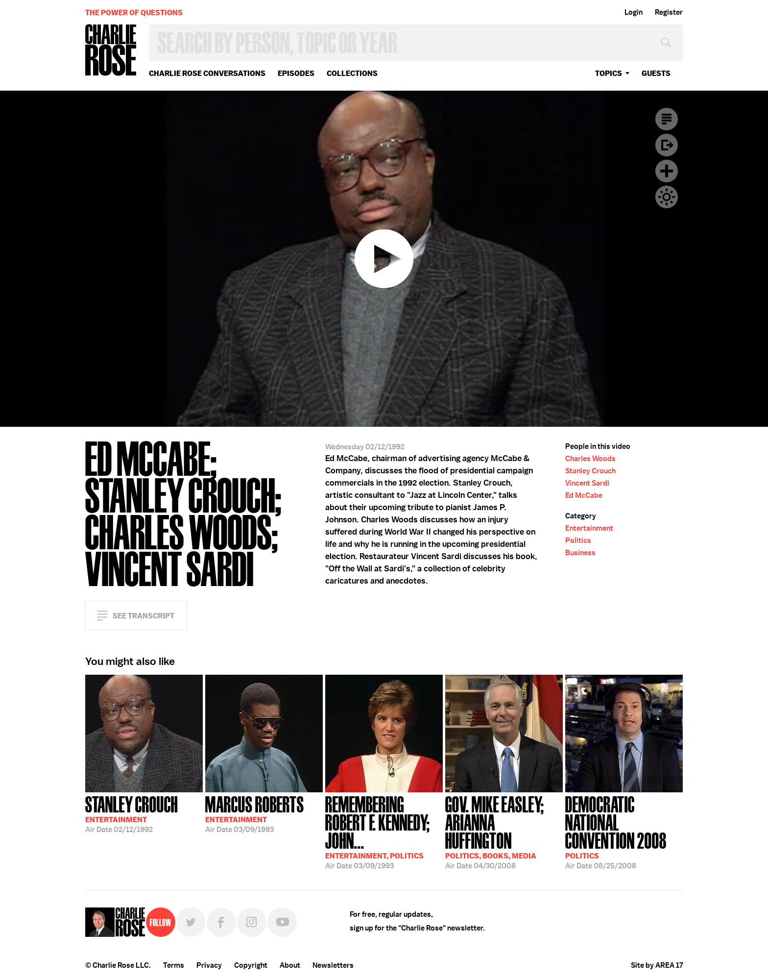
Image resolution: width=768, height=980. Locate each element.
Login (633, 12)
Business (580, 553)
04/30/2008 (504, 831)
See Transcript (143, 615)
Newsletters (333, 965)
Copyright (250, 965)
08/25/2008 (624, 831)
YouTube (282, 922)
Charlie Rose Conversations (207, 73)
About (290, 965)
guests (656, 73)
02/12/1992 (131, 813)
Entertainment (589, 528)
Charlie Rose (111, 50)
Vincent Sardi (587, 483)
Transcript (666, 119)
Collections (352, 73)
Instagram (251, 922)
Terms (173, 965)
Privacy (209, 965)
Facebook (221, 922)
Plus (666, 171)
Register (669, 12)
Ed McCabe (583, 495)
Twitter (191, 922)
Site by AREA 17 (657, 965)
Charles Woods (590, 459)
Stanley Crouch (590, 471)
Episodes (296, 73)
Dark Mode (666, 197)
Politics (578, 540)
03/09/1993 (254, 813)
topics (608, 73)
